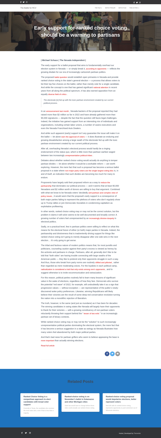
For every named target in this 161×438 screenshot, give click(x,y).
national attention (101, 87)
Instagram (26, 2)
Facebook (20, 2)
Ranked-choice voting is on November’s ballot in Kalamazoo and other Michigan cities (79, 399)
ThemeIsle (137, 433)
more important (48, 340)
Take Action (134, 8)
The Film (98, 8)
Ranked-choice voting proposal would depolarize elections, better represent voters (121, 399)
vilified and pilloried (104, 262)
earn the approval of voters (74, 137)
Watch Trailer (110, 8)
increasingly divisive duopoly (102, 218)
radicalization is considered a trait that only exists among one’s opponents (82, 269)
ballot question (62, 77)
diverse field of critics (58, 94)
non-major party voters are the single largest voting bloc (91, 170)
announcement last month (58, 111)
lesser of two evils (92, 313)
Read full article (48, 345)
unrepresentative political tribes (80, 155)
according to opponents (97, 69)
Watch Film (122, 8)
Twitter (23, 2)
